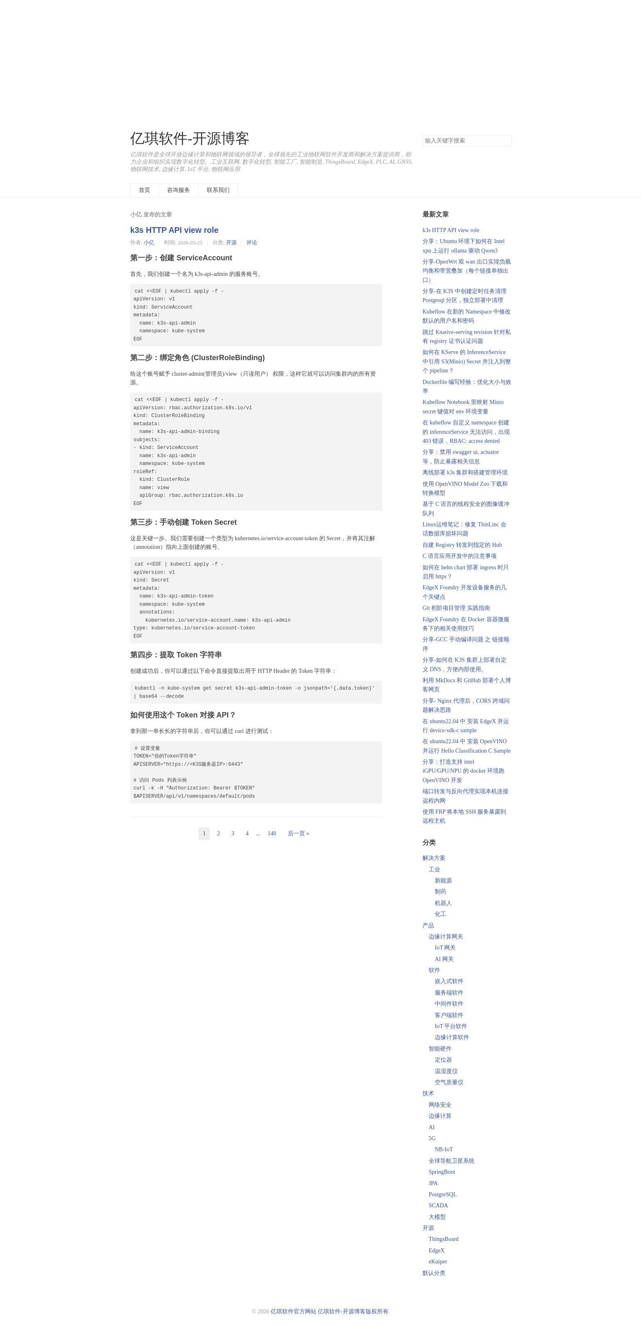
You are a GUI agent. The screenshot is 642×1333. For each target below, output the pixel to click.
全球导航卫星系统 (452, 1161)
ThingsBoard (444, 1239)
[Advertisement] (321, 57)
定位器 (443, 1060)
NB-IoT (444, 1149)
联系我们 (218, 190)
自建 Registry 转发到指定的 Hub (462, 545)
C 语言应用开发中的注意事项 (460, 556)
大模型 (437, 1217)
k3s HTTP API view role (174, 230)
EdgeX (437, 1250)
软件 (434, 970)
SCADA (438, 1205)
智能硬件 (440, 1049)
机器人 (443, 903)
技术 (428, 1093)
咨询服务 (178, 190)
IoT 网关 (445, 948)
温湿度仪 (446, 1071)
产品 (428, 925)
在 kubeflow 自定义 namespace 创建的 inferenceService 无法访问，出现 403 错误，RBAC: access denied (466, 432)
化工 (440, 914)
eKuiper (438, 1262)
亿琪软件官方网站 (294, 1311)
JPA (433, 1183)
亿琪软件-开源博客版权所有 (353, 1311)
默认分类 (434, 1273)
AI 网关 (444, 959)
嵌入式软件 (449, 981)
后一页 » (299, 833)
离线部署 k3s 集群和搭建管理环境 (465, 472)
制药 (440, 892)
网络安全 (440, 1105)
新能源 (443, 880)
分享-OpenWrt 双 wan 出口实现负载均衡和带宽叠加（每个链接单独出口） (467, 271)
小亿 (149, 242)
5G (432, 1138)
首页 (144, 190)
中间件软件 (449, 1004)
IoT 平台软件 (451, 1026)
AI (432, 1127)
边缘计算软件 (452, 1037)
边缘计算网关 (446, 937)
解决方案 (434, 858)
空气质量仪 (449, 1082)
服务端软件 (449, 993)
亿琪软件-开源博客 (190, 139)
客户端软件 (449, 1015)
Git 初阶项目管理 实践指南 (456, 608)
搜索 (505, 141)
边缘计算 (440, 1116)
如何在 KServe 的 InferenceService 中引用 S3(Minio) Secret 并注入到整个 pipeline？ (467, 361)
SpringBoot (442, 1172)
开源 (231, 242)
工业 (434, 869)
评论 (251, 242)
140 (272, 833)
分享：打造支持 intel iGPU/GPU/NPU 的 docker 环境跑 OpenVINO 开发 (463, 771)
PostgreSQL (443, 1194)
